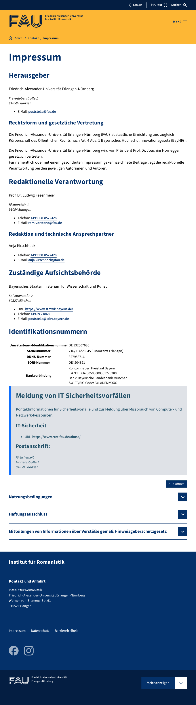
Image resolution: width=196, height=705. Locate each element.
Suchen (179, 5)
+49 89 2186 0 (40, 313)
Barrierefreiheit (66, 630)
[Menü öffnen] (180, 22)
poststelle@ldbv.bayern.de (48, 318)
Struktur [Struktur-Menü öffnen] (159, 5)
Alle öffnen (177, 484)
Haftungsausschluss (28, 514)
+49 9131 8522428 (43, 218)
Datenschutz (40, 630)
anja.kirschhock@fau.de (46, 260)
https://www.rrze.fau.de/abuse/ (56, 436)
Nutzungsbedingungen (30, 497)
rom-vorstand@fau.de (45, 222)
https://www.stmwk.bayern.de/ (49, 309)
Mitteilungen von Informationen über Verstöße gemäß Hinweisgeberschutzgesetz (88, 531)
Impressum (17, 630)
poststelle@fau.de (42, 111)
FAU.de (135, 5)
